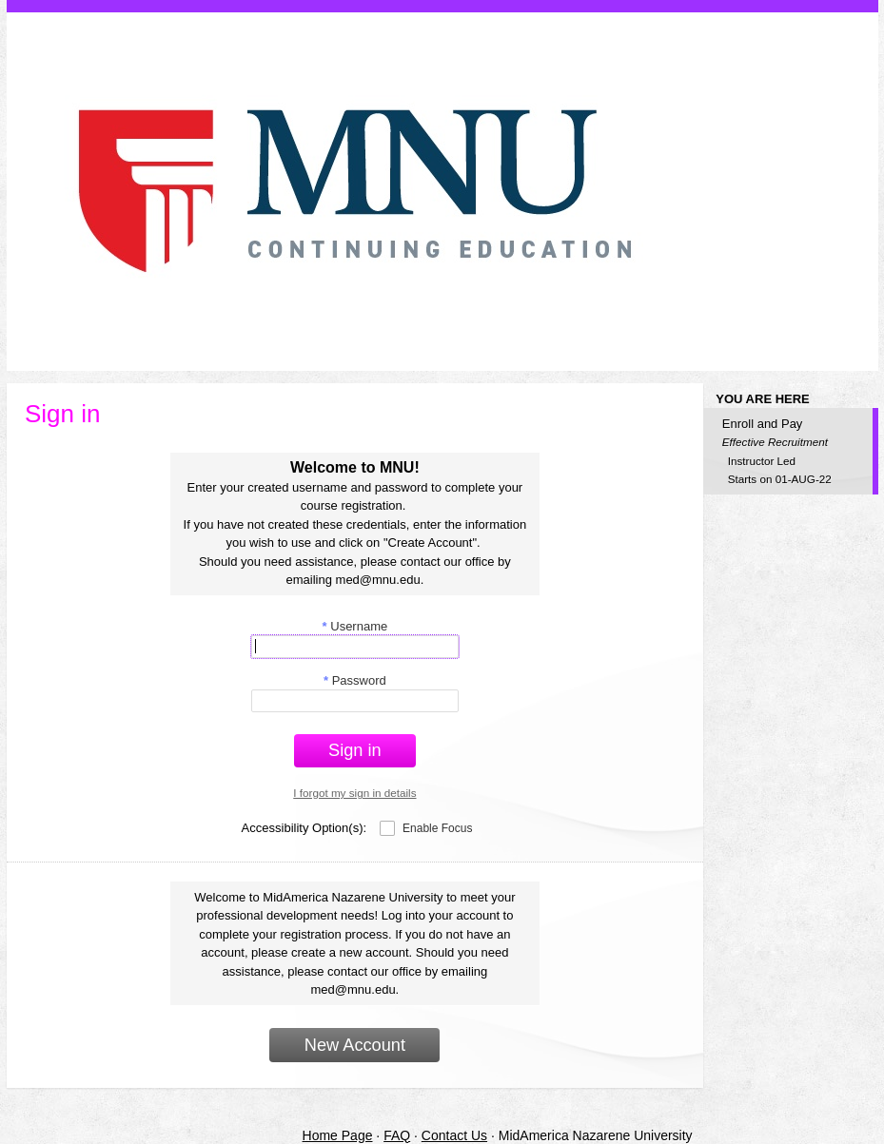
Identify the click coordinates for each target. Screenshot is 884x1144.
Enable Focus (437, 828)
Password (355, 680)
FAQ (396, 1135)
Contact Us (454, 1135)
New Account (354, 1045)
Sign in (355, 750)
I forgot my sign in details (354, 792)
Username (355, 626)
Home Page (338, 1135)
